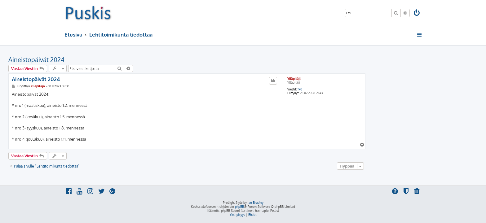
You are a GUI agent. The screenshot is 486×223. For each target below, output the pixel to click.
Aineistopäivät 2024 (92, 59)
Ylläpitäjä (350, 79)
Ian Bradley (255, 202)
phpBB (239, 206)
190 (356, 89)
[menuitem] (417, 13)
